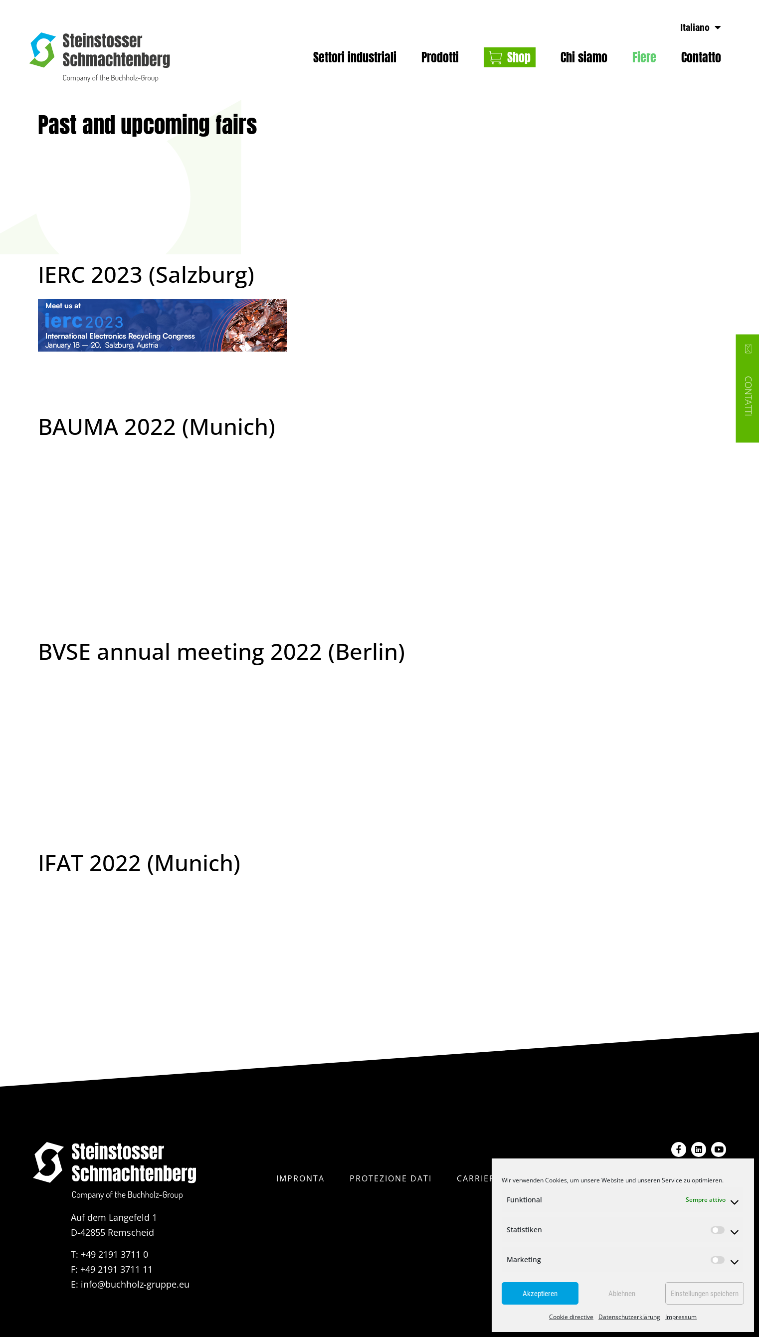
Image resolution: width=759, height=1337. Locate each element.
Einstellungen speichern (705, 1293)
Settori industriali (354, 57)
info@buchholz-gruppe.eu (135, 1284)
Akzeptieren (540, 1293)
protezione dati (391, 1177)
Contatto (701, 57)
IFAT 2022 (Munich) (139, 862)
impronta (300, 1177)
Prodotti (440, 57)
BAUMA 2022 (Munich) (156, 426)
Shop (519, 57)
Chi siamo (584, 57)
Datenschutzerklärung (629, 1317)
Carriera (479, 1177)
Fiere (644, 57)
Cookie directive (571, 1317)
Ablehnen (621, 1293)
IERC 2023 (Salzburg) (146, 274)
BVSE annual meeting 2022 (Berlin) (221, 651)
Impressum (681, 1317)
